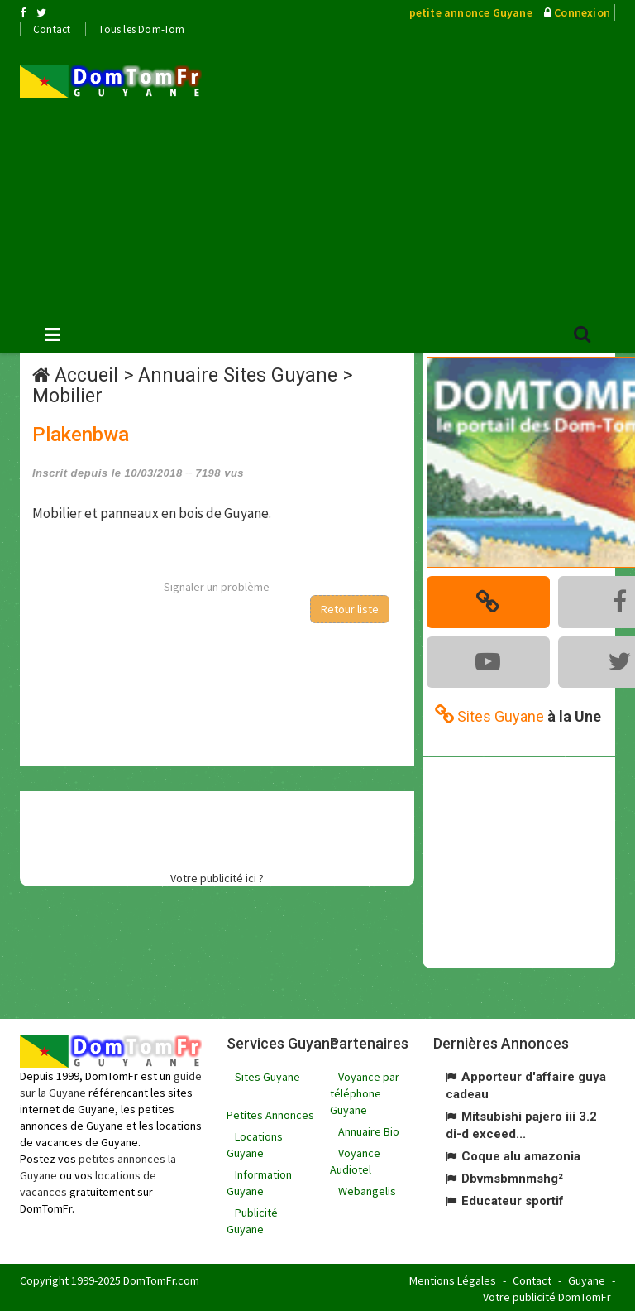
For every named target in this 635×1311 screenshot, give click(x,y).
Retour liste (350, 609)
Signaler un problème (217, 586)
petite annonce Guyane (470, 12)
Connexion (582, 12)
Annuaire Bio (368, 1128)
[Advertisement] (431, 175)
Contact (51, 29)
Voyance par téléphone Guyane (364, 1091)
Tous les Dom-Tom (141, 29)
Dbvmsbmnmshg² (512, 1176)
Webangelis (367, 1188)
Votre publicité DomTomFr (547, 1294)
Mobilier (67, 396)
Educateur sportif (512, 1198)
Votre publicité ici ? (217, 878)
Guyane (586, 1277)
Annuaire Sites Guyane (237, 375)
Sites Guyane (267, 1074)
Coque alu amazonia (520, 1153)
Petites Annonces (270, 1112)
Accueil (86, 375)
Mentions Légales (452, 1277)
